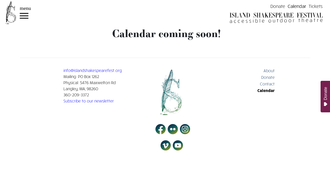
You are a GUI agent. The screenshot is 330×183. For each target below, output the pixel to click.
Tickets (316, 5)
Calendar (297, 5)
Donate (277, 5)
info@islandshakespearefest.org (92, 70)
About (269, 70)
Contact (267, 83)
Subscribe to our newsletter (88, 100)
